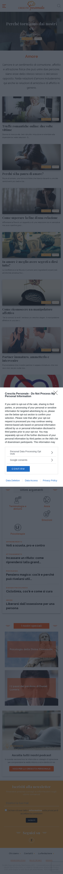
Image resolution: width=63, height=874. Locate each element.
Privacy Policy (50, 480)
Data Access (31, 480)
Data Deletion (13, 480)
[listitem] (31, 452)
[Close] (56, 394)
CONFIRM (18, 468)
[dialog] (31, 437)
